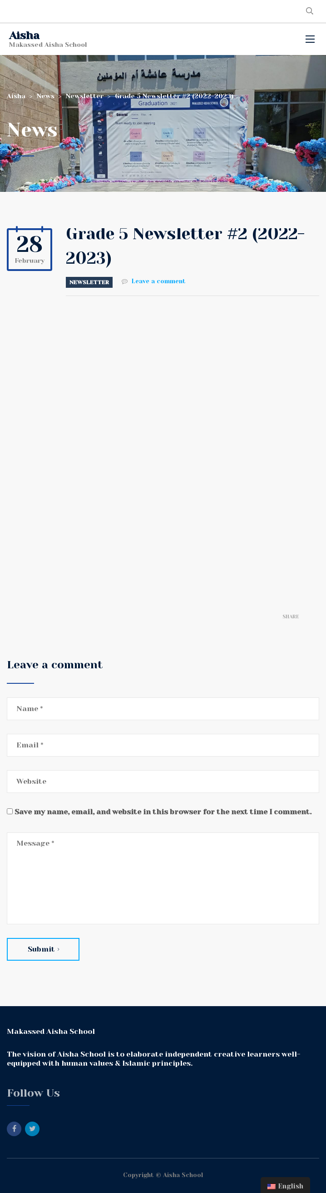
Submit (43, 949)
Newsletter (89, 282)
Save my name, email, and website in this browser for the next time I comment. (163, 811)
